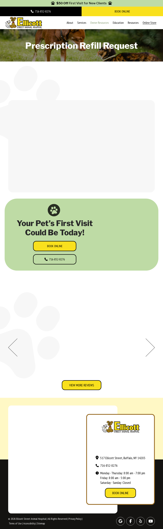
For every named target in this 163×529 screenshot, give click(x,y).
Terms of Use (15, 523)
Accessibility (29, 523)
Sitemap (41, 523)
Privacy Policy (75, 519)
